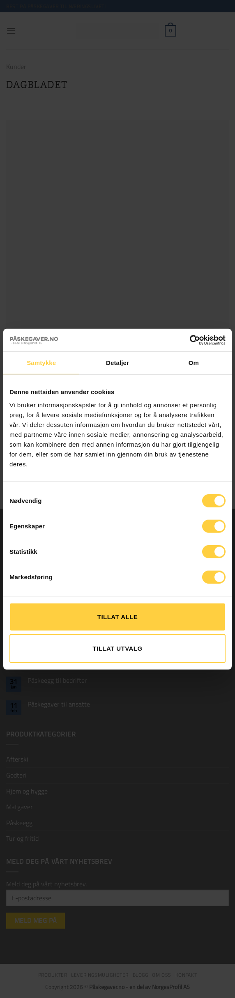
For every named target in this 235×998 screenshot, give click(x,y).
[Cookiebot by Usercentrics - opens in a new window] (190, 340)
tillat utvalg (117, 648)
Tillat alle (117, 616)
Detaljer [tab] (117, 362)
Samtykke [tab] (41, 362)
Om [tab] (194, 362)
